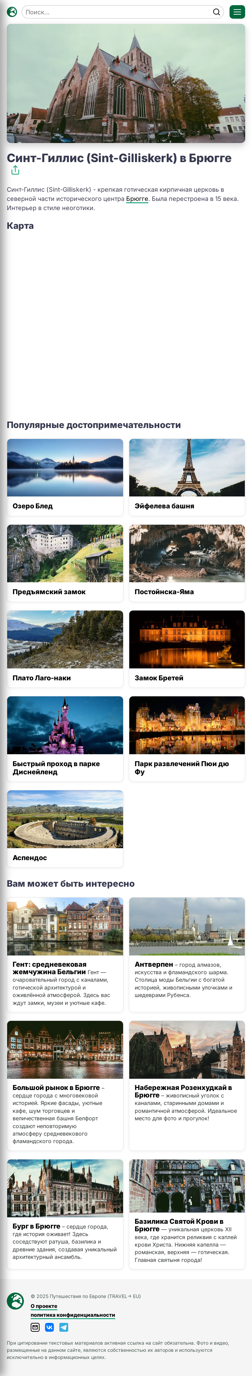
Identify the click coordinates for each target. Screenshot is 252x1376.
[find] (216, 12)
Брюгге (137, 198)
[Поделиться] (15, 170)
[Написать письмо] (35, 1327)
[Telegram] (63, 1327)
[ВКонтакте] (49, 1327)
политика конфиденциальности (73, 1315)
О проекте (44, 1306)
